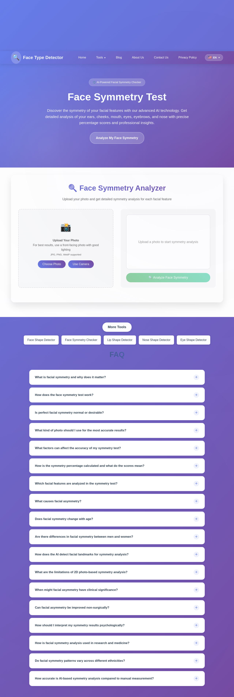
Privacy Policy (187, 57)
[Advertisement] (109, 25)
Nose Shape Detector (156, 339)
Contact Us (161, 57)
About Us (138, 57)
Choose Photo (51, 264)
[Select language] (214, 57)
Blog (119, 57)
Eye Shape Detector (193, 339)
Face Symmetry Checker (81, 339)
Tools (99, 57)
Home (82, 57)
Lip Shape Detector (119, 339)
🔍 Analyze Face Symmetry (168, 277)
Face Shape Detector (41, 339)
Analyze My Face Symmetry (117, 138)
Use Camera (81, 264)
